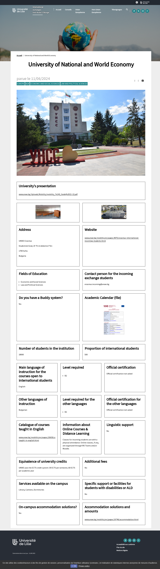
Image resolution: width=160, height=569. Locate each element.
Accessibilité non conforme (125, 544)
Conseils (68, 9)
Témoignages (117, 9)
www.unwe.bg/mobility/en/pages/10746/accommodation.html (111, 519)
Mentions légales (122, 550)
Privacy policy (84, 566)
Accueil (58, 9)
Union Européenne (80, 10)
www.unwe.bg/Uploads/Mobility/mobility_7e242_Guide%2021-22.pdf (48, 194)
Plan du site (120, 547)
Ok (74, 566)
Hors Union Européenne (96, 10)
